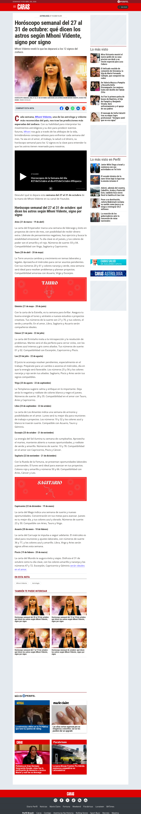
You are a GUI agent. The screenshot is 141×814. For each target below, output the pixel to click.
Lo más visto (99, 49)
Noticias (43, 806)
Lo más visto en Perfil (105, 159)
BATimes (110, 806)
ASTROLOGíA (44, 16)
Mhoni (27, 131)
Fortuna (66, 806)
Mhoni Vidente (43, 116)
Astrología (35, 583)
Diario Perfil (32, 806)
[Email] (83, 108)
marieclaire (69, 703)
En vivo (123, 7)
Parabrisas (88, 806)
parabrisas (69, 742)
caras (32, 742)
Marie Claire (55, 806)
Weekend (76, 806)
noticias (32, 703)
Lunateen (99, 806)
